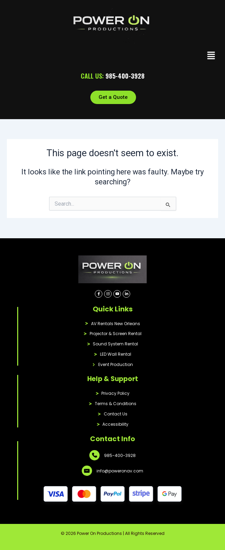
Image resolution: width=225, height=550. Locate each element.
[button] (211, 56)
